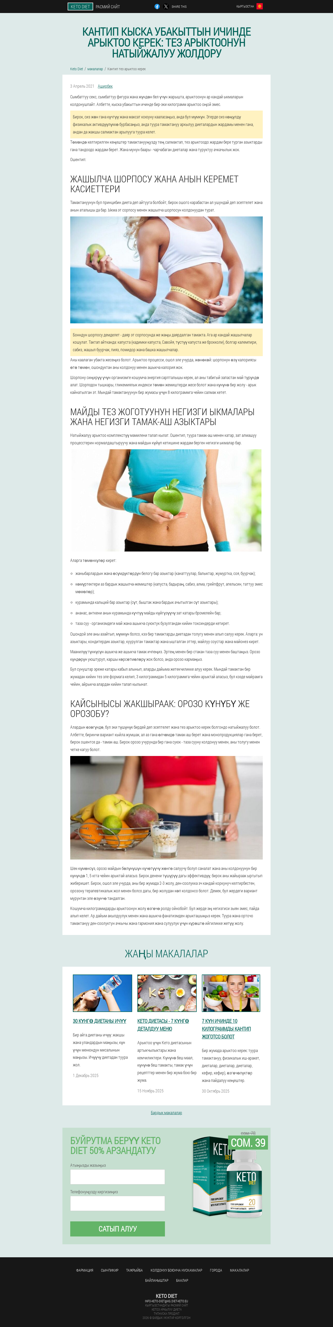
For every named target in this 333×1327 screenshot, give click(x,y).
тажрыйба (134, 1270)
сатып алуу (118, 1229)
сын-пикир (109, 1270)
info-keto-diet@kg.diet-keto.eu (166, 1301)
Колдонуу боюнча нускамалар (176, 1270)
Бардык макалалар (166, 1112)
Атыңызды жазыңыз (88, 1165)
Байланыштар (156, 1280)
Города (216, 1270)
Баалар (182, 1280)
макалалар (239, 1270)
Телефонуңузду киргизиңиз (94, 1192)
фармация (84, 1270)
